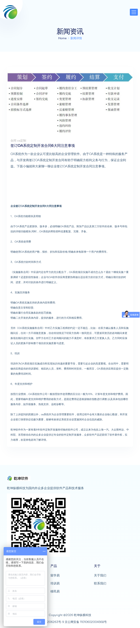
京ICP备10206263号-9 (48, 622)
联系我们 (100, 583)
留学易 (55, 575)
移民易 (55, 591)
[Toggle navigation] (134, 12)
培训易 (55, 583)
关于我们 (100, 575)
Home (62, 38)
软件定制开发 (47, 429)
